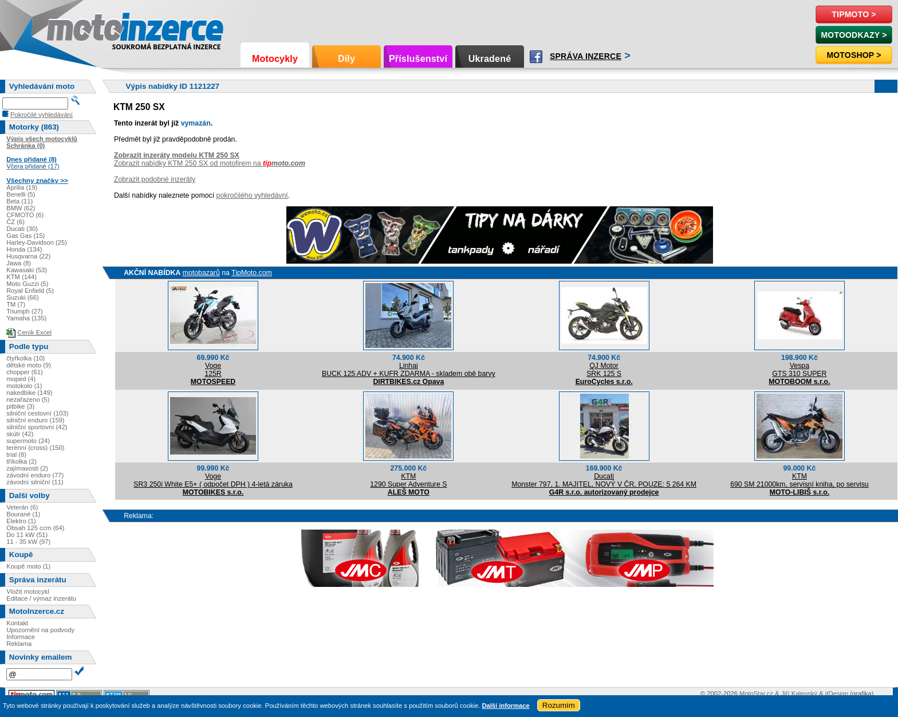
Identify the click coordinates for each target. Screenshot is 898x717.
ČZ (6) (15, 221)
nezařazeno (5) (27, 399)
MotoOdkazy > (854, 35)
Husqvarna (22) (28, 256)
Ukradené (489, 59)
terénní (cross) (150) (35, 447)
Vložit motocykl (27, 591)
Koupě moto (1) (28, 566)
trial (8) (16, 454)
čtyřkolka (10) (25, 358)
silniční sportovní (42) (36, 427)
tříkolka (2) (21, 461)
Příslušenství (418, 59)
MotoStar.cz (756, 693)
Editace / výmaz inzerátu (41, 598)
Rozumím (558, 705)
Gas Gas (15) (25, 235)
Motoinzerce (71, 28)
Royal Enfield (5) (30, 290)
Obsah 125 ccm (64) (35, 527)
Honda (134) (24, 249)
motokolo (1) (24, 385)
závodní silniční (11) (35, 482)
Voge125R (212, 370)
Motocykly (275, 59)
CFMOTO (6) (25, 214)
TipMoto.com (251, 273)
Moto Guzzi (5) (27, 283)
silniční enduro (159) (35, 420)
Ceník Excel (34, 332)
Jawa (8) (18, 263)
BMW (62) (20, 208)
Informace (20, 636)
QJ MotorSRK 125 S (603, 370)
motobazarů (201, 273)
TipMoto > (854, 14)
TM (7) (15, 304)
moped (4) (21, 378)
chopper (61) (24, 372)
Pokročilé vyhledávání (41, 114)
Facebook (536, 56)
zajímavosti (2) (27, 468)
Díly (346, 59)
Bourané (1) (23, 514)
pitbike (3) (20, 406)
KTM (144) (21, 276)
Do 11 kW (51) (27, 534)
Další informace (505, 705)
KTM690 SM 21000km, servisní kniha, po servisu (799, 480)
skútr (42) (19, 433)
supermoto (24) (28, 440)
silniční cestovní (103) (37, 413)
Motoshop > (853, 55)
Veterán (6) (22, 507)
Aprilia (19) (21, 187)
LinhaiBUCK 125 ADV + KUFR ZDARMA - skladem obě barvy (408, 370)
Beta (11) (19, 201)
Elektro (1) (21, 521)
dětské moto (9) (28, 365)
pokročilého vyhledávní (252, 195)
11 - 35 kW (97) (28, 541)
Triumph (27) (24, 311)
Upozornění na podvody (40, 629)
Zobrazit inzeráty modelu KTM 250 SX (176, 155)
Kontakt (17, 623)
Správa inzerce (585, 56)
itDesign (836, 693)
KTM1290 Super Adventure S (408, 480)
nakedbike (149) (29, 392)
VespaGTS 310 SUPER (799, 370)
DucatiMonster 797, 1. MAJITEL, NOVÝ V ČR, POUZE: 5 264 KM (603, 480)
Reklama (18, 643)
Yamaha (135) (26, 318)
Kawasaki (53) (26, 270)
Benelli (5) (20, 194)
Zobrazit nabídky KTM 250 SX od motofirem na (209, 163)
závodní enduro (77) (35, 475)
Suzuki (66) (22, 297)
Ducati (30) (22, 228)
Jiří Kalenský (799, 693)
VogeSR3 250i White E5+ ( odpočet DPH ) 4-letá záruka (213, 480)
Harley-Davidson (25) (36, 242)
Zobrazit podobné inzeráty (154, 179)
